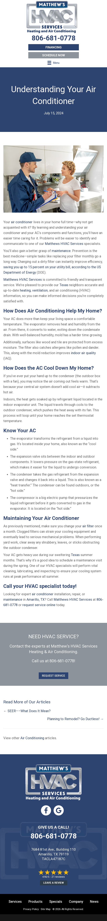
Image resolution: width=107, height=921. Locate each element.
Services (15, 902)
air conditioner (22, 222)
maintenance (61, 251)
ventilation (40, 290)
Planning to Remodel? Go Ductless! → (75, 719)
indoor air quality (83, 353)
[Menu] (53, 62)
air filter (88, 526)
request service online (38, 605)
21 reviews (58, 876)
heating (25, 290)
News (94, 902)
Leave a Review (53, 882)
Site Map (46, 909)
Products (35, 902)
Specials (55, 902)
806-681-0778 (62, 661)
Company (76, 902)
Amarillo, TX (35, 599)
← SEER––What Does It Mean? (27, 711)
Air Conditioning (32, 738)
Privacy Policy (31, 909)
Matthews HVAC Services (64, 244)
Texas (63, 285)
